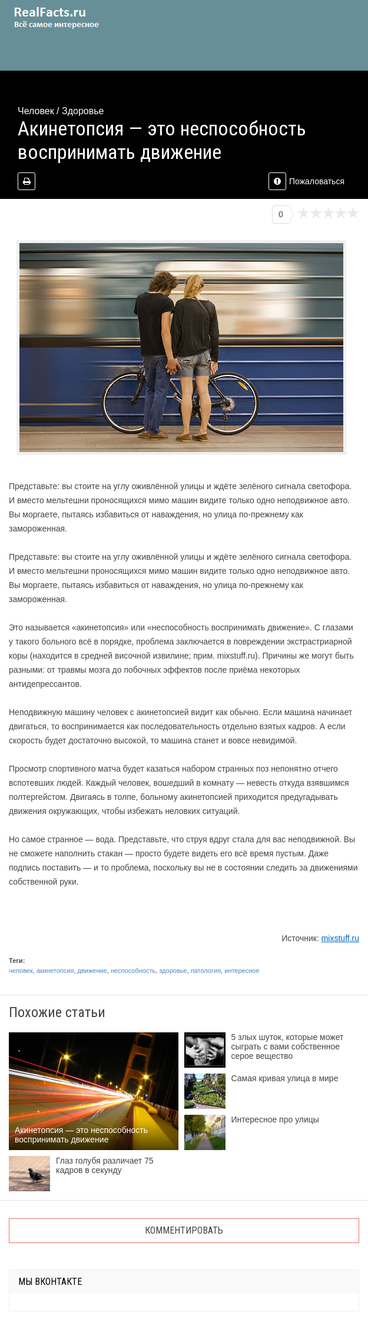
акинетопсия (55, 970)
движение (92, 970)
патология (206, 970)
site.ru (73, 17)
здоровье (173, 970)
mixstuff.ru (340, 938)
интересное (241, 970)
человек (21, 970)
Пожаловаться (306, 181)
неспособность (133, 970)
